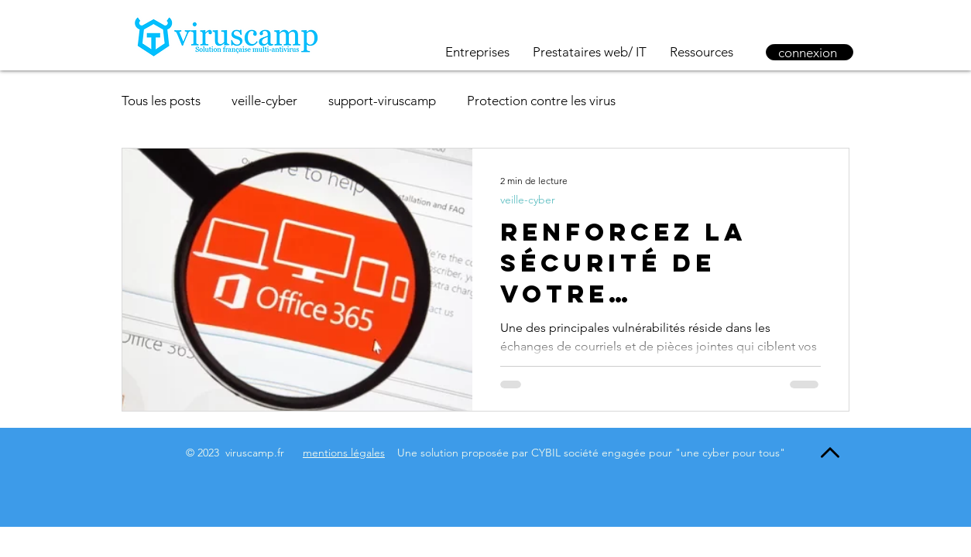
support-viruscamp (382, 100)
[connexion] (809, 52)
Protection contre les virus (541, 100)
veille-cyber (264, 100)
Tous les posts (161, 100)
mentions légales (344, 453)
